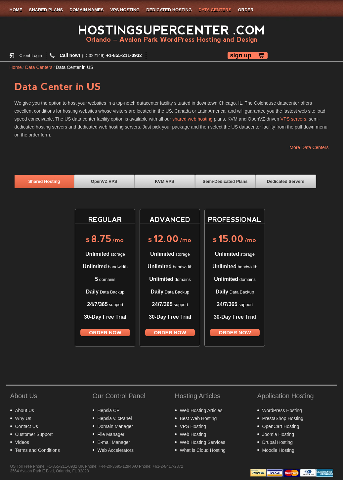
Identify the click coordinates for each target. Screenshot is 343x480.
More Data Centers (308, 147)
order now (105, 332)
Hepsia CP (109, 410)
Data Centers (214, 9)
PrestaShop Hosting (283, 418)
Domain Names (86, 9)
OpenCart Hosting (280, 426)
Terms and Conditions (37, 450)
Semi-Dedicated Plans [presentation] (225, 181)
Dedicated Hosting (169, 9)
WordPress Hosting (282, 410)
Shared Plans (46, 9)
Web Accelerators (116, 450)
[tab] (44, 181)
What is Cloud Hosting (203, 450)
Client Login (31, 55)
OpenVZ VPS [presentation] (104, 181)
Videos (22, 442)
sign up (240, 55)
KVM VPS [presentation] (164, 181)
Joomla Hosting (278, 434)
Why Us (23, 418)
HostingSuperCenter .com (171, 30)
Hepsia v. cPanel (115, 418)
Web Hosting (193, 434)
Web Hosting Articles (201, 410)
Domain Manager (115, 426)
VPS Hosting (125, 9)
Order (245, 9)
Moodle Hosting (278, 450)
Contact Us (26, 426)
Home (16, 9)
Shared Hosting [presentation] (44, 181)
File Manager (111, 434)
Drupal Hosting (277, 442)
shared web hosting (192, 119)
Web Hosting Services (202, 442)
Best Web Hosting (198, 418)
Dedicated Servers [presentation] (285, 181)
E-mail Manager (114, 442)
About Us (24, 410)
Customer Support (34, 434)
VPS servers (293, 119)
